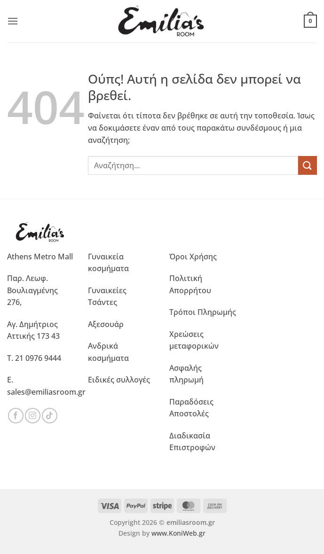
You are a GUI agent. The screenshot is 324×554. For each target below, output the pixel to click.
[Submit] (307, 165)
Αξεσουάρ (106, 324)
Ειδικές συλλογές (119, 380)
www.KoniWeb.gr (178, 533)
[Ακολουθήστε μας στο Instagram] (32, 415)
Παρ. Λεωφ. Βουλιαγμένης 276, (32, 290)
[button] (12, 20)
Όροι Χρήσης (193, 256)
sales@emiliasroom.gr (46, 392)
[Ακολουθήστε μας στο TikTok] (49, 415)
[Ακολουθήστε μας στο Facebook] (16, 415)
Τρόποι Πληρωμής (202, 312)
